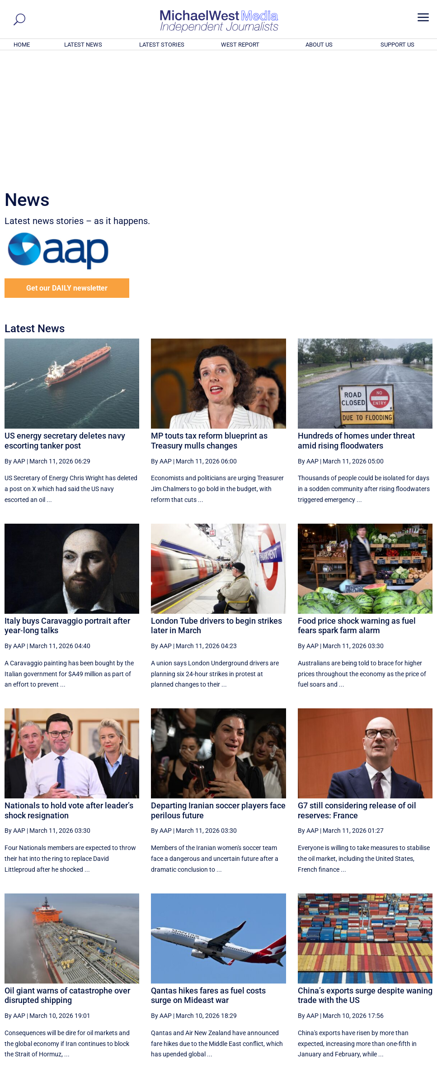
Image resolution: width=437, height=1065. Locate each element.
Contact (389, 1059)
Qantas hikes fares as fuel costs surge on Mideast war (208, 872)
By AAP (15, 337)
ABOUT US (319, 44)
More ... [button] (408, 974)
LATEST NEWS (83, 44)
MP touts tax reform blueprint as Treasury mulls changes (209, 317)
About (366, 1059)
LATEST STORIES (161, 44)
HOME (22, 44)
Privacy (415, 1059)
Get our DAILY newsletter (67, 165)
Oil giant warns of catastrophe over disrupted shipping (67, 872)
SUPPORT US (397, 44)
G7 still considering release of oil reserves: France (357, 687)
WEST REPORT (240, 44)
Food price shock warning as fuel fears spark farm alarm (357, 502)
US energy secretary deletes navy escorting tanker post (65, 317)
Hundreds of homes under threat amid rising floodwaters (356, 317)
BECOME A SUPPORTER (391, 1008)
